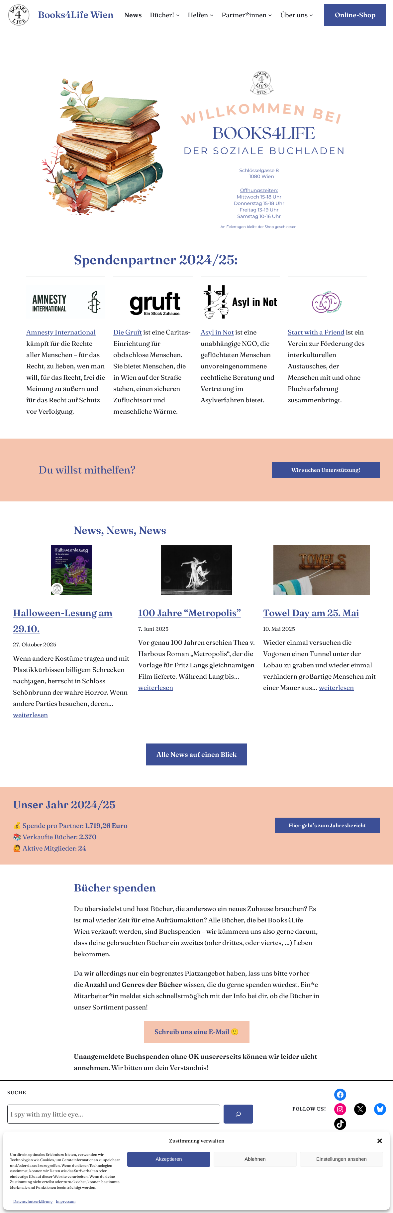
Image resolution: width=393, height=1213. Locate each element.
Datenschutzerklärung (32, 1201)
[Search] (238, 1114)
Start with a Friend (316, 332)
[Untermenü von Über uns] (311, 15)
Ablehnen (255, 1159)
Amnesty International (61, 332)
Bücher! (162, 15)
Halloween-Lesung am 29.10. (62, 620)
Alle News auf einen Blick (196, 754)
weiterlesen (30, 715)
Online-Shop (355, 15)
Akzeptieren (168, 1159)
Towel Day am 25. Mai (311, 612)
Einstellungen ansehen (341, 1159)
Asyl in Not (217, 332)
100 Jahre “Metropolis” (189, 612)
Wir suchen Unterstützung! (325, 470)
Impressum (65, 1201)
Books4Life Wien (76, 14)
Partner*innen (244, 15)
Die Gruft (127, 332)
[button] (379, 1141)
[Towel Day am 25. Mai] (321, 570)
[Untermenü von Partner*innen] (270, 15)
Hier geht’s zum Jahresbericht (327, 825)
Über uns (294, 15)
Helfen (198, 15)
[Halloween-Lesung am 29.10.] (71, 570)
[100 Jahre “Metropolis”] (196, 570)
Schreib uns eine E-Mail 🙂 (196, 1031)
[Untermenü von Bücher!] (178, 15)
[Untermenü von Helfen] (212, 15)
